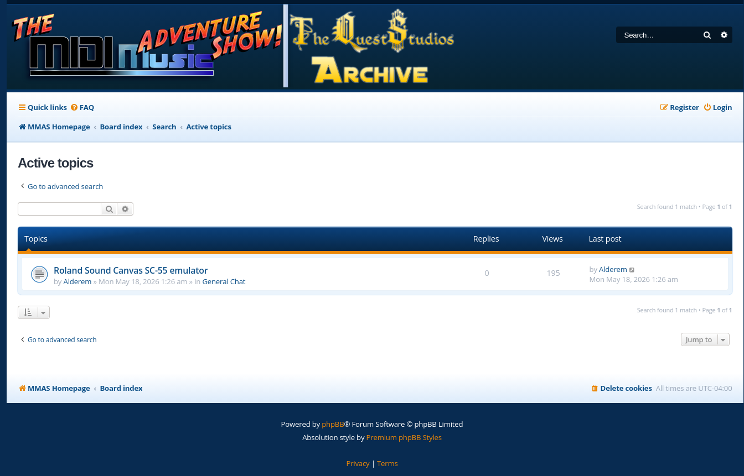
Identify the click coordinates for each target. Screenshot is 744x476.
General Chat (223, 281)
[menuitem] (82, 108)
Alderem (78, 281)
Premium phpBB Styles (404, 437)
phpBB (333, 424)
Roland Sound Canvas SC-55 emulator (131, 270)
